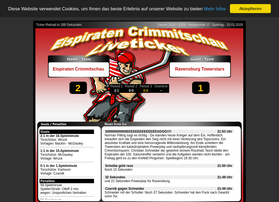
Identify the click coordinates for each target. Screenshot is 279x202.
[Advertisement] (139, 108)
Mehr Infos (215, 8)
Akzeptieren (250, 8)
